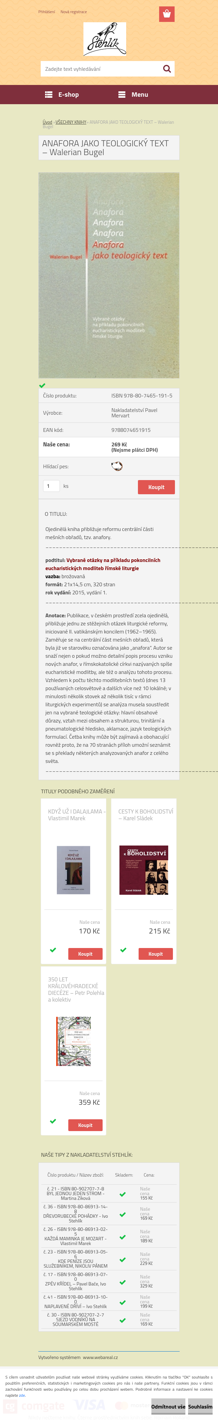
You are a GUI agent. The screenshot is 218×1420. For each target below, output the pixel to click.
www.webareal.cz (100, 1357)
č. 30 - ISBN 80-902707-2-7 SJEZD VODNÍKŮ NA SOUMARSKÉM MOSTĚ (75, 1319)
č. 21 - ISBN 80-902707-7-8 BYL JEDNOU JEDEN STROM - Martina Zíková (76, 1193)
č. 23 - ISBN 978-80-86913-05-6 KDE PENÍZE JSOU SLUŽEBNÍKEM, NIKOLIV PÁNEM (75, 1258)
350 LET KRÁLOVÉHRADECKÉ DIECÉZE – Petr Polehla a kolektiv (76, 989)
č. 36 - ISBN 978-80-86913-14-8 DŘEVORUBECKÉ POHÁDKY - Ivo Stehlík (75, 1213)
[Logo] (105, 39)
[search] (167, 69)
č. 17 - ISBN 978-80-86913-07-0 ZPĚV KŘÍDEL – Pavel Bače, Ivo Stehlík (75, 1281)
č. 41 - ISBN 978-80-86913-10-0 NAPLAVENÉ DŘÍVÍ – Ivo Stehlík (75, 1301)
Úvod (47, 122)
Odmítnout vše (168, 1406)
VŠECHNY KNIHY (71, 122)
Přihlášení (46, 11)
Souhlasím (200, 1406)
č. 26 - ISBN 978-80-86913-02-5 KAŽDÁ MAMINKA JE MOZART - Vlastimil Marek (75, 1236)
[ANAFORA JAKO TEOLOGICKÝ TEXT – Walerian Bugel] (109, 175)
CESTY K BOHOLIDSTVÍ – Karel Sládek (145, 815)
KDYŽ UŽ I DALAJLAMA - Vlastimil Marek (77, 815)
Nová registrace (74, 11)
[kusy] (51, 486)
